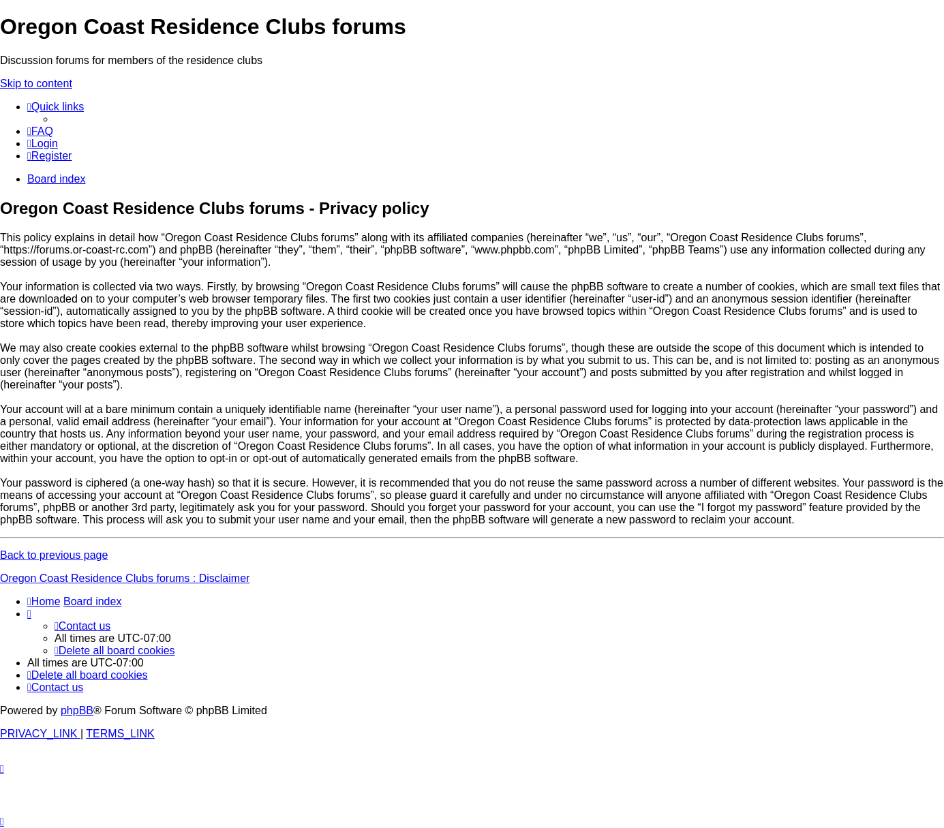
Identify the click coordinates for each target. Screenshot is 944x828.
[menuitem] (40, 131)
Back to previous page (54, 555)
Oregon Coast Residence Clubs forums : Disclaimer (124, 578)
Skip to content (36, 83)
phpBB (77, 710)
